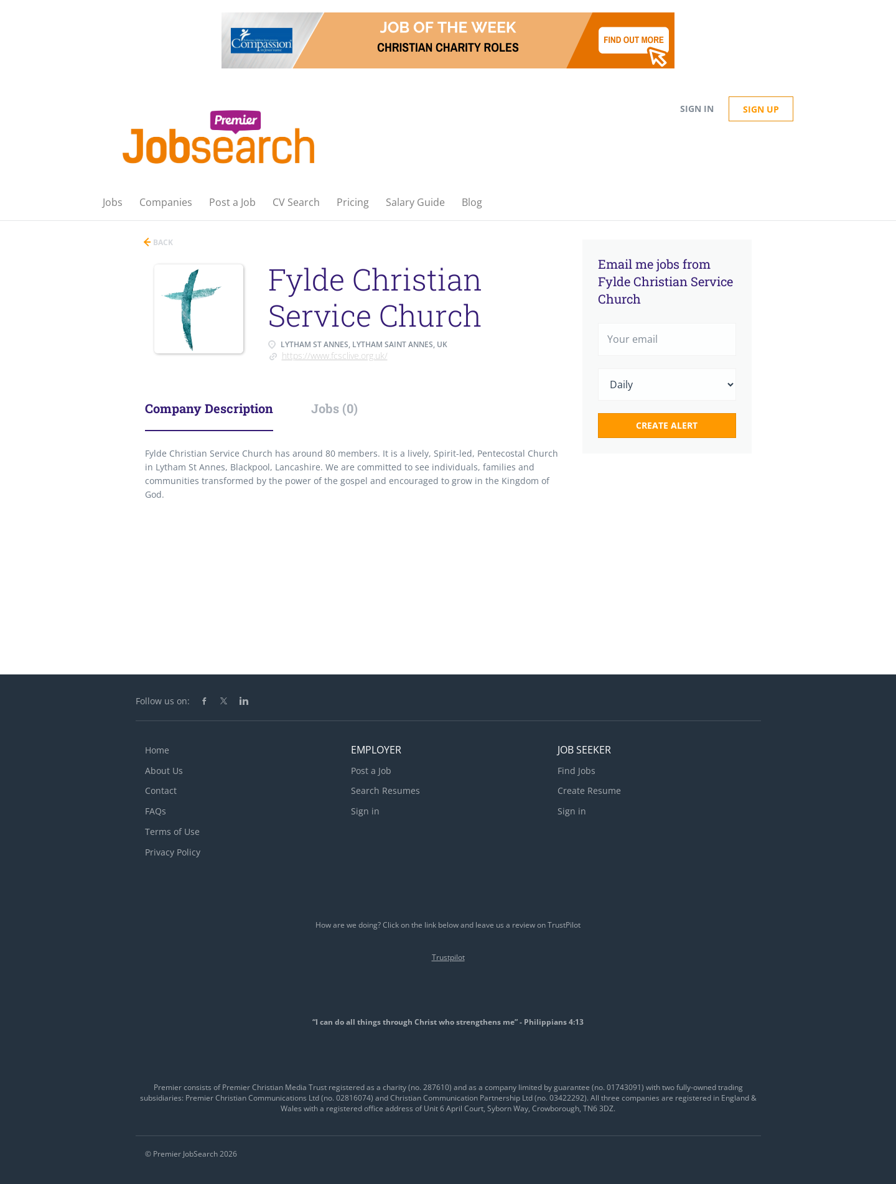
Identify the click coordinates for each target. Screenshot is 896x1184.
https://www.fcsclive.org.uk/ (335, 355)
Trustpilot (448, 957)
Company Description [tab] (209, 408)
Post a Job (371, 770)
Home (157, 750)
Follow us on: (163, 701)
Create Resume (589, 790)
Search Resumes (385, 790)
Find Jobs (576, 770)
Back (162, 242)
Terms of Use (172, 831)
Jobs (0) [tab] (334, 408)
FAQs (155, 811)
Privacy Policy (172, 852)
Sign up (761, 109)
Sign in (697, 108)
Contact (161, 790)
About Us (164, 770)
